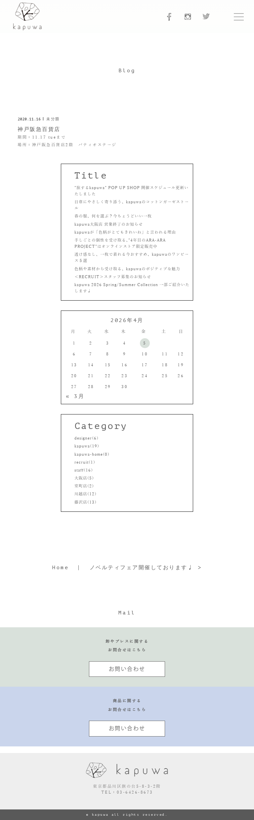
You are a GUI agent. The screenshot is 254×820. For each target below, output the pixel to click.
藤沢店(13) (85, 502)
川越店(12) (85, 494)
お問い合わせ (127, 669)
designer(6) (86, 438)
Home (60, 568)
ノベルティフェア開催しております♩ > (146, 568)
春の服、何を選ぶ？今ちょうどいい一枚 (113, 216)
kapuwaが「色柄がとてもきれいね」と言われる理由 (125, 232)
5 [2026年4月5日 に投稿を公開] (145, 343)
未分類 (53, 119)
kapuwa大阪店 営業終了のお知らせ (108, 224)
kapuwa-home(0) (91, 454)
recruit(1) (84, 462)
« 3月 (75, 396)
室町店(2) (84, 486)
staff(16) (83, 470)
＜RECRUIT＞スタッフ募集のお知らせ (112, 277)
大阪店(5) (84, 478)
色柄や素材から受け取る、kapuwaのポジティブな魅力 (127, 269)
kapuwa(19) (86, 446)
